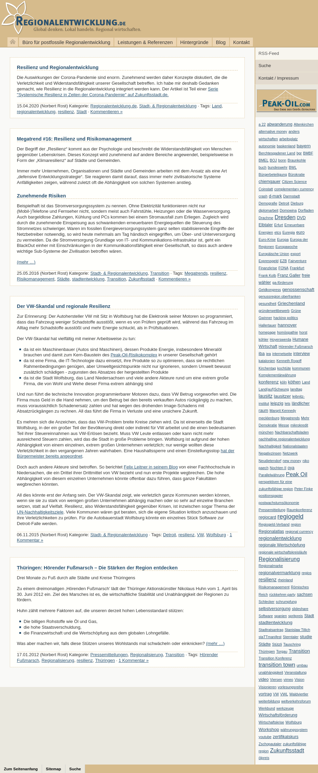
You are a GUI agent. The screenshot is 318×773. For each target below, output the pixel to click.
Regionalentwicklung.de (71, 18)
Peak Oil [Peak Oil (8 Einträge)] (296, 474)
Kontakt (241, 42)
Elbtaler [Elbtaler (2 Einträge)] (266, 225)
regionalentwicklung (36, 111)
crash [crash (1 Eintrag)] (263, 196)
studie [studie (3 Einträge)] (306, 636)
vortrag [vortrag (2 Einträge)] (265, 694)
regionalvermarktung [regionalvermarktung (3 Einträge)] (279, 572)
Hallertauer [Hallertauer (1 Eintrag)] (267, 325)
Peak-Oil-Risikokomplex (134, 354)
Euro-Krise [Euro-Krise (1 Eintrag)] (267, 239)
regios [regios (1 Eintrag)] (307, 573)
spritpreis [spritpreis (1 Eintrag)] (295, 616)
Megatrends (195, 273)
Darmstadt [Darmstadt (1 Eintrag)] (291, 196)
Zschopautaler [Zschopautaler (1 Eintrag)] (270, 744)
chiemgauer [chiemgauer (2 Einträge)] (270, 181)
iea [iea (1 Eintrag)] (268, 354)
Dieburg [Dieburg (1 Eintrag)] (297, 203)
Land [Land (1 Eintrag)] (306, 382)
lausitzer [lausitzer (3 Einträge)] (282, 396)
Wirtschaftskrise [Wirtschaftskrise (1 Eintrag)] (271, 722)
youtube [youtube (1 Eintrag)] (265, 737)
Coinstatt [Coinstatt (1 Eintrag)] (266, 189)
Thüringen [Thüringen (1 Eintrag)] (267, 651)
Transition (159, 273)
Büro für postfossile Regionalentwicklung (66, 42)
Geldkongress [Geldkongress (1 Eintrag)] (270, 290)
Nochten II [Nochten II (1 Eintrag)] (278, 468)
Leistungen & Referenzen (145, 42)
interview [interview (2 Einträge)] (301, 353)
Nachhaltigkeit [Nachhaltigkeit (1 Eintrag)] (270, 446)
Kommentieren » (107, 111)
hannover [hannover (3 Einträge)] (287, 325)
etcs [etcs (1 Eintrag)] (277, 232)
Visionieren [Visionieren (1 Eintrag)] (268, 687)
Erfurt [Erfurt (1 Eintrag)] (278, 225)
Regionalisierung (146, 654)
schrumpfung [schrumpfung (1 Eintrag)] (286, 602)
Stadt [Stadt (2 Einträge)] (309, 615)
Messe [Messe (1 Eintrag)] (283, 425)
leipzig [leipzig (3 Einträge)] (277, 403)
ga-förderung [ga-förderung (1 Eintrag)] (282, 282)
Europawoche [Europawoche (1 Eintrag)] (286, 247)
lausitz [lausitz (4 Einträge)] (266, 396)
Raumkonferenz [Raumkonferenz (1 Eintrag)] (299, 510)
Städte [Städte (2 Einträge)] (265, 644)
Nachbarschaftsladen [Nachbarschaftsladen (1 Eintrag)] (292, 432)
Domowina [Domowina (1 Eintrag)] (288, 210)
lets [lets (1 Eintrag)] (288, 403)
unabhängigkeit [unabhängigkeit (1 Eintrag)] (271, 672)
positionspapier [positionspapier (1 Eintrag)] (271, 496)
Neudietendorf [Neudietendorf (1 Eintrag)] (270, 461)
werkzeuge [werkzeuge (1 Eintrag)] (285, 708)
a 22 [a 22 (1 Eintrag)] (262, 124)
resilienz (66, 111)
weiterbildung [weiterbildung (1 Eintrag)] (269, 701)
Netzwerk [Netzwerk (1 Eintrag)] (290, 453)
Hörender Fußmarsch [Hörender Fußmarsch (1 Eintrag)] (296, 346)
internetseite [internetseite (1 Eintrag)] (282, 354)
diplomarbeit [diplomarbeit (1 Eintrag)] (268, 210)
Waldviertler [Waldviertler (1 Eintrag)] (299, 694)
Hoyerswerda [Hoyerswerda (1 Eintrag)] (280, 339)
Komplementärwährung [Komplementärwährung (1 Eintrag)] (277, 375)
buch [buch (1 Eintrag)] (262, 167)
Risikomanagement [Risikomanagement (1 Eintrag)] (274, 587)
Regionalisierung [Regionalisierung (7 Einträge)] (279, 559)
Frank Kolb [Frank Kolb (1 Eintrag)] (267, 275)
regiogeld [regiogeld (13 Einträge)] (290, 516)
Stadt (82, 111)
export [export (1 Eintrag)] (296, 254)
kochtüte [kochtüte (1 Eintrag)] (284, 368)
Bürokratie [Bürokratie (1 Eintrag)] (296, 174)
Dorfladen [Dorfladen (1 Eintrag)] (306, 210)
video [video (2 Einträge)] (264, 679)
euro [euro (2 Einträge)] (300, 232)
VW (200, 534)
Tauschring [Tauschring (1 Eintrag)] (292, 644)
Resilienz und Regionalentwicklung (58, 67)
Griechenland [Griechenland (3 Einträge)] (291, 303)
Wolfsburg (216, 534)
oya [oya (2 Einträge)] (290, 467)
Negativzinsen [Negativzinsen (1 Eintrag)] (270, 453)
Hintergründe (194, 42)
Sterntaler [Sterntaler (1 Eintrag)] (290, 637)
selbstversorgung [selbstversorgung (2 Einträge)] (275, 608)
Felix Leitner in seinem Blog (151, 466)
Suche (265, 65)
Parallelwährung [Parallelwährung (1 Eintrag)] (271, 475)
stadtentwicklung (88, 278)
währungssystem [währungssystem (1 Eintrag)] (293, 730)
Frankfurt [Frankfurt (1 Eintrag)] (297, 268)
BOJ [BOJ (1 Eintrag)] (273, 160)
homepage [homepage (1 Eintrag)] (267, 332)
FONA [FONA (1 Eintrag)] (283, 268)
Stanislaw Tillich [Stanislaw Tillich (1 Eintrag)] (297, 630)
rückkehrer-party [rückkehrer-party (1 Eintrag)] (282, 594)
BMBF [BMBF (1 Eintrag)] (308, 153)
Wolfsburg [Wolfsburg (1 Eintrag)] (293, 722)
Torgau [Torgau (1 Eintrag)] (281, 651)
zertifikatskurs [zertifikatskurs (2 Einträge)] (286, 736)
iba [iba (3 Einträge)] (262, 353)
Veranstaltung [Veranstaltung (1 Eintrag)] (295, 672)
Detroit (169, 534)
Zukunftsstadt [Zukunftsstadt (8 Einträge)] (287, 750)
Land (217, 105)
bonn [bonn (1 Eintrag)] (282, 160)
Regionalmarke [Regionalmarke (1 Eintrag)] (271, 566)
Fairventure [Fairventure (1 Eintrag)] (297, 261)
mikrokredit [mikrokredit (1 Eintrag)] (299, 425)
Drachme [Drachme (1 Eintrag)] (266, 218)
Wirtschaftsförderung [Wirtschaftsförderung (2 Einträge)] (278, 715)
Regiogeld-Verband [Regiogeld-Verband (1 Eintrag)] (274, 524)
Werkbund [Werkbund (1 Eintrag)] (267, 708)
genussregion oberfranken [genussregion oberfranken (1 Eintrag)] (280, 296)
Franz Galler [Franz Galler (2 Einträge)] (288, 275)
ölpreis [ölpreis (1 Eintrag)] (264, 758)
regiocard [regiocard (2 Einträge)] (267, 517)
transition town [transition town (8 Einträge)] (277, 665)
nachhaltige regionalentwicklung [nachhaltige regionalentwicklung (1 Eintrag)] (284, 439)
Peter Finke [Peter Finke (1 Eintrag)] (303, 489)
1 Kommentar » (134, 660)
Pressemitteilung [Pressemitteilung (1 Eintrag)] (272, 510)
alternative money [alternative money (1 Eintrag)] (273, 131)
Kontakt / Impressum (279, 78)
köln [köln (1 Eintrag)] (283, 382)
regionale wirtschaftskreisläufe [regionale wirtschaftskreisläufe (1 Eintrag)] (283, 552)
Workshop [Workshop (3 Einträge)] (269, 729)
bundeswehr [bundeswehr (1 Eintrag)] (277, 167)
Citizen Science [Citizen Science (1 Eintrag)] (294, 182)
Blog (221, 42)
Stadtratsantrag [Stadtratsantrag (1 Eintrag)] (271, 630)
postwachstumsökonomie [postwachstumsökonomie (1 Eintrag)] (279, 503)
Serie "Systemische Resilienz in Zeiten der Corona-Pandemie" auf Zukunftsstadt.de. (117, 91)
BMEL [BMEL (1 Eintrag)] (264, 160)
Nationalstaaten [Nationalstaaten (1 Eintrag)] (295, 446)
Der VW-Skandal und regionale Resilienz (64, 306)
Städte (63, 278)
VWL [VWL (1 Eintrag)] (284, 694)
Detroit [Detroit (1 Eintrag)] (284, 203)
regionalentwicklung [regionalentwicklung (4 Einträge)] (280, 538)
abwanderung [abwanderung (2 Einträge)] (280, 124)
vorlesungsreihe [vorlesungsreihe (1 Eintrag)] (290, 687)
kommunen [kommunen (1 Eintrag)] (301, 368)
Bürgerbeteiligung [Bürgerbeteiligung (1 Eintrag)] (273, 174)
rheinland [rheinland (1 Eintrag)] (285, 580)
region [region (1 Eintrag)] (296, 524)
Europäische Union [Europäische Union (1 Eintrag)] (274, 254)
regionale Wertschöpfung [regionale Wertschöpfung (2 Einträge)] (282, 545)
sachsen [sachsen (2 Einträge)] (305, 594)
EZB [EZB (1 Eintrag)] (283, 261)
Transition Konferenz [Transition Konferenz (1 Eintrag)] (275, 658)
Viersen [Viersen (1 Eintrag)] (276, 679)
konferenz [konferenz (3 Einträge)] (269, 381)
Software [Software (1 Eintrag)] (266, 616)
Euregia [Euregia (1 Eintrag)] (288, 232)
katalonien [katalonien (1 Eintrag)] (267, 361)
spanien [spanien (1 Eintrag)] (280, 616)
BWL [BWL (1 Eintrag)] (293, 167)
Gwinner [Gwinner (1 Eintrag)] (265, 318)
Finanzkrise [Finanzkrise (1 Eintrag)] (268, 268)
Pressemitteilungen (109, 654)
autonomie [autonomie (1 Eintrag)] (267, 146)
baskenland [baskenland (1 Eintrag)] (286, 146)
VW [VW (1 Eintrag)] (276, 694)
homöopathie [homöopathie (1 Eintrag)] (287, 332)
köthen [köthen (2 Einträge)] (294, 382)
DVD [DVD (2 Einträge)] (301, 217)
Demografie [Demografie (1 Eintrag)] (268, 203)
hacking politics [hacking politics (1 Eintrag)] (286, 318)
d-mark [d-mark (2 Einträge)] (275, 196)
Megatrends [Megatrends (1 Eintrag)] (290, 418)
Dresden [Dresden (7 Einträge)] (285, 217)
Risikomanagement (36, 278)
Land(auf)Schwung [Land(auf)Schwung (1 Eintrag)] (274, 389)
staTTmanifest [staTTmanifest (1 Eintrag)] (270, 637)
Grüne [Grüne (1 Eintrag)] (296, 311)
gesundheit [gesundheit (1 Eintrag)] (267, 303)
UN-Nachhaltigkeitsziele (40, 512)
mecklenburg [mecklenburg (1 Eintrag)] (269, 418)
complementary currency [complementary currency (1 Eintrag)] (294, 189)
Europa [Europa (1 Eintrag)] (283, 239)
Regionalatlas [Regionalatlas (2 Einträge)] (271, 531)
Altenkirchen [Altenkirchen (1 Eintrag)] (304, 124)
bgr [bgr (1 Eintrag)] (299, 153)
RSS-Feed (269, 53)
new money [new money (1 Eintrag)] (292, 461)
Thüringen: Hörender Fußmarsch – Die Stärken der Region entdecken (97, 567)
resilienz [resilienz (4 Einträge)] (268, 579)
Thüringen (105, 660)
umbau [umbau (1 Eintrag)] (302, 665)
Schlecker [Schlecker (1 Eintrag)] (267, 602)
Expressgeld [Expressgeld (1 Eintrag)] (269, 261)
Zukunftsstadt (141, 278)
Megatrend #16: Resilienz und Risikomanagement (74, 139)
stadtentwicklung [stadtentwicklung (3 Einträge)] (276, 622)
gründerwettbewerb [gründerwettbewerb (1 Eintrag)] (274, 311)
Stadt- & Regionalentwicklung (168, 105)
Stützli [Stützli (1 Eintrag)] (277, 644)
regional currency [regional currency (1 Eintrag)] (299, 531)
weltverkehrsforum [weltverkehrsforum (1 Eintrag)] (296, 701)
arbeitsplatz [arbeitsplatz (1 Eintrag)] (288, 139)
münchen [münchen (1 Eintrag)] (266, 432)
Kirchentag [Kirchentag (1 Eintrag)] (267, 368)
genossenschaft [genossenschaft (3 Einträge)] (298, 289)
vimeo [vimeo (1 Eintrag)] (288, 679)
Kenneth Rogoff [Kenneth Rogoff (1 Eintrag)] (288, 361)
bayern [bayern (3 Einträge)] (304, 145)
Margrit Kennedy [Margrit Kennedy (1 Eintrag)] (283, 411)
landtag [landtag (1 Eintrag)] (296, 389)
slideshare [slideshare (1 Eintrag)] (300, 609)
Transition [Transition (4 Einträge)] (299, 651)
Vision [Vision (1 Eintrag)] (299, 679)
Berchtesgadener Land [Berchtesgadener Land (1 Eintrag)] (277, 153)
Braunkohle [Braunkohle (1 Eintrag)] (296, 160)
